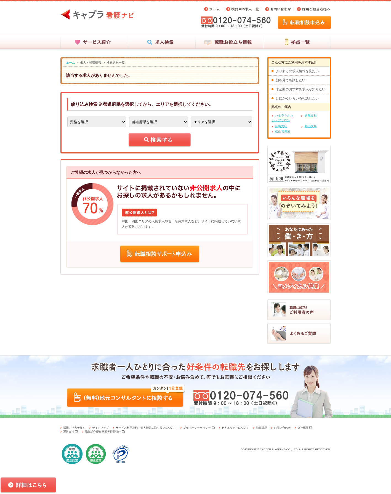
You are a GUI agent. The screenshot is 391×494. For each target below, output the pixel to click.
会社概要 (302, 427)
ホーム (70, 62)
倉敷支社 (311, 115)
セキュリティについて (235, 427)
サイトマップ (100, 427)
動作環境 (261, 427)
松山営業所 (282, 131)
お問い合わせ (282, 427)
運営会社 (68, 431)
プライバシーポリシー (197, 427)
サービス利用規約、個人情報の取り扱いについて (146, 427)
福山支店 (311, 126)
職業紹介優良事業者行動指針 (103, 431)
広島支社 (281, 126)
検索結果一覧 (116, 62)
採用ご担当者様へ (74, 427)
